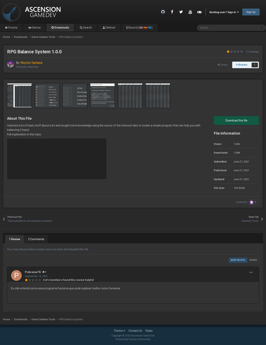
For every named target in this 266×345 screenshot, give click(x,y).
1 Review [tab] (14, 239)
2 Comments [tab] (36, 239)
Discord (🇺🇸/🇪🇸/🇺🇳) (140, 27)
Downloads (61, 27)
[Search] (219, 28)
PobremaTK (33, 272)
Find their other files (27, 66)
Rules (149, 330)
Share (222, 64)
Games (36, 27)
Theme (119, 330)
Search (87, 27)
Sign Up (251, 12)
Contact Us (135, 330)
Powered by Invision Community (133, 339)
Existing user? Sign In (224, 12)
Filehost (110, 27)
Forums (13, 27)
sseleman (241, 202)
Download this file (236, 120)
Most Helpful (238, 260)
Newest (253, 260)
